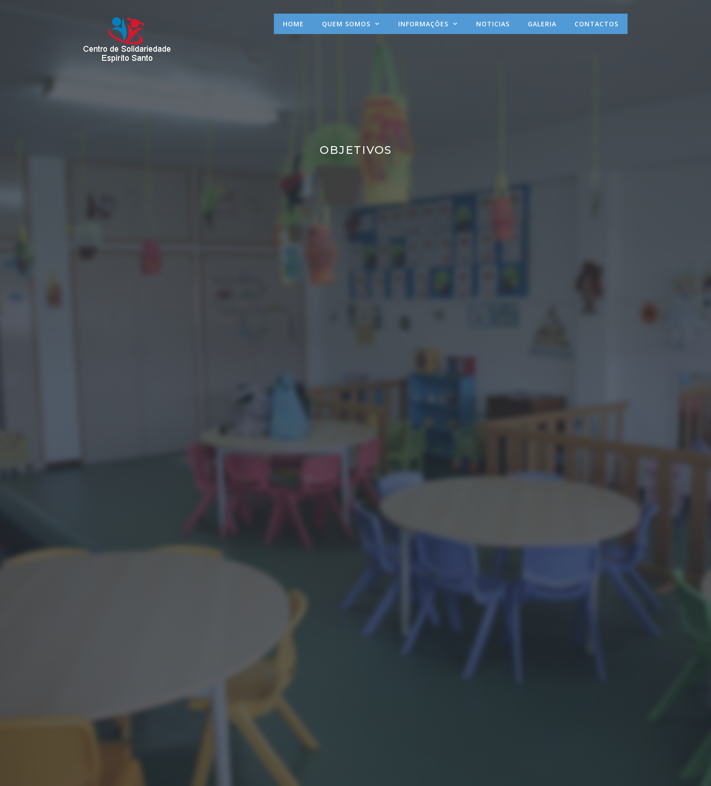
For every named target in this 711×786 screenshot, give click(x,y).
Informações (432, 24)
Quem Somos (355, 24)
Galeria (542, 24)
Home (293, 24)
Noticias (493, 24)
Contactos (596, 24)
